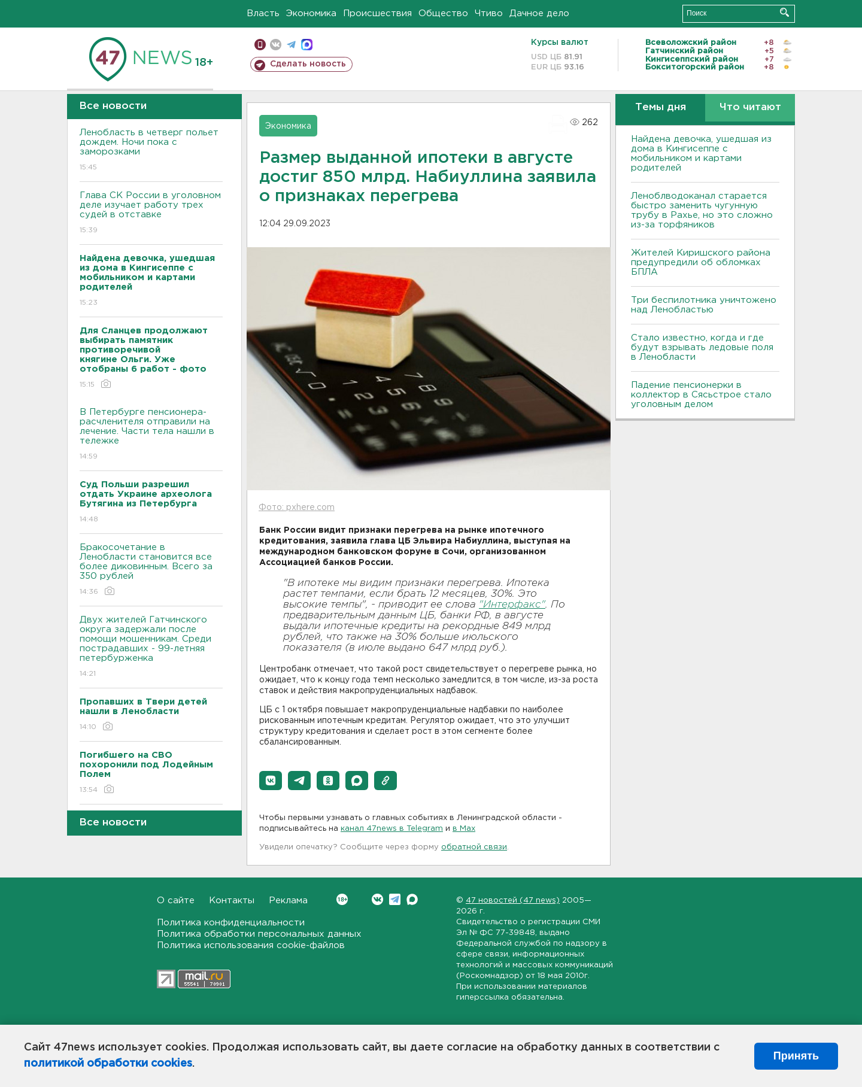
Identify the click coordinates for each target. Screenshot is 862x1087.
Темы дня (660, 107)
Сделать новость (308, 64)
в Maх (464, 828)
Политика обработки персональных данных (259, 934)
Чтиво (489, 13)
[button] (270, 780)
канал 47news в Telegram (392, 828)
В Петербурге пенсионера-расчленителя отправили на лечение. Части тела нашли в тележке (151, 434)
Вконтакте (342, 899)
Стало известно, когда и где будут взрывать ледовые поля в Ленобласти (702, 347)
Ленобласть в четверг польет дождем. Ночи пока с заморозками (151, 150)
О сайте (176, 900)
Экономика (311, 13)
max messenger (306, 44)
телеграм (291, 44)
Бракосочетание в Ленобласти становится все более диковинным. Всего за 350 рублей (151, 570)
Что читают (750, 107)
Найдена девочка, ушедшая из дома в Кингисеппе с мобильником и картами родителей (701, 153)
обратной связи (474, 847)
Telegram (394, 899)
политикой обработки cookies (108, 1063)
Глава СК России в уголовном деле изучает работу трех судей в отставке (151, 213)
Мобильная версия (260, 44)
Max (412, 899)
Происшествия (377, 13)
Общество (443, 13)
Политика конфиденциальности (231, 923)
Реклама (288, 900)
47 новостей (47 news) (513, 900)
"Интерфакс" (512, 604)
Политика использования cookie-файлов (251, 945)
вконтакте (275, 44)
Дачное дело (539, 13)
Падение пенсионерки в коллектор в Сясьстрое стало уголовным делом (701, 394)
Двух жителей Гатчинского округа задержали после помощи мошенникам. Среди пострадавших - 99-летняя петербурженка (151, 647)
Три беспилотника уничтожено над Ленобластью (703, 305)
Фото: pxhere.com (297, 507)
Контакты (231, 900)
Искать (784, 12)
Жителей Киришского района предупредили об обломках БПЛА (700, 262)
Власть (263, 13)
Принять (796, 1056)
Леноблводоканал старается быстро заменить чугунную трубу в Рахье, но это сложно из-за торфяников (702, 210)
